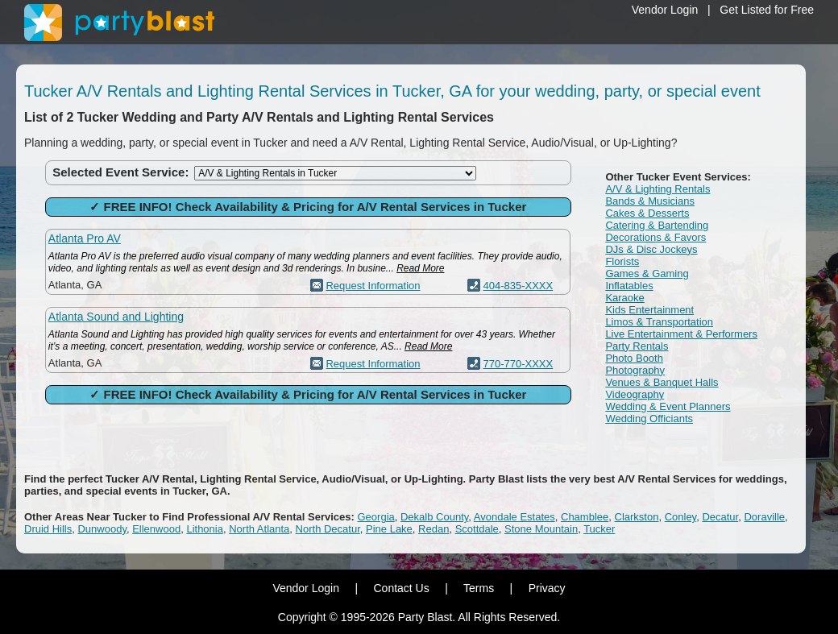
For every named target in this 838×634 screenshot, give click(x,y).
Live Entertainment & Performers (681, 334)
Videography (634, 394)
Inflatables (629, 286)
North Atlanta (259, 529)
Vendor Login (665, 9)
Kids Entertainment (649, 310)
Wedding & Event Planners (667, 406)
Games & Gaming (646, 273)
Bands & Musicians (650, 201)
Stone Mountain (541, 529)
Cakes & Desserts (647, 213)
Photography (635, 370)
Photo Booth (634, 358)
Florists (622, 261)
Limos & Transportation (659, 322)
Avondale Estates (514, 517)
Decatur (720, 517)
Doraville (764, 517)
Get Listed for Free (767, 9)
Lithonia (204, 529)
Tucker (599, 529)
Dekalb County (434, 517)
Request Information (373, 286)
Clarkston (637, 517)
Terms (478, 588)
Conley (681, 517)
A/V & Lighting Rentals (657, 189)
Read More (420, 268)
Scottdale (477, 529)
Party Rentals (636, 346)
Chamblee (584, 517)
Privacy (547, 588)
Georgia (376, 517)
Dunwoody (101, 529)
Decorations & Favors (655, 237)
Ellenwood (156, 529)
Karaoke (624, 298)
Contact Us (401, 588)
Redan (433, 529)
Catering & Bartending (656, 225)
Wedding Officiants (649, 418)
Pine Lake (389, 529)
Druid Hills (48, 529)
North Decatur (328, 529)
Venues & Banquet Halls (661, 382)
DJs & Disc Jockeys (651, 249)
